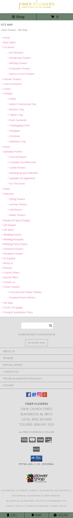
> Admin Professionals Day (21, 104)
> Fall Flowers (14, 209)
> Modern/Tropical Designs (15, 220)
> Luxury (6, 88)
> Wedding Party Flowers (14, 244)
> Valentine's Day (16, 141)
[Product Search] (37, 325)
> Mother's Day (15, 109)
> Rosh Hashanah (17, 120)
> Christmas (13, 136)
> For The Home (16, 183)
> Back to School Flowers (20, 73)
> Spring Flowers (16, 199)
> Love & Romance (11, 84)
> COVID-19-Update (12, 307)
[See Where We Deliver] (36, 342)
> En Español (8, 258)
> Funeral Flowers (17, 157)
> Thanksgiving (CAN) (18, 125)
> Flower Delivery (10, 286)
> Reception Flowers (12, 253)
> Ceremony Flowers (12, 248)
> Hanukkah (13, 130)
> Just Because (15, 52)
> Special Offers (9, 277)
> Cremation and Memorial (21, 162)
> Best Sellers (8, 42)
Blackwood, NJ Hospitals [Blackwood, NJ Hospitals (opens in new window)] (55, 490)
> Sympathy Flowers (12, 151)
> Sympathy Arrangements (21, 178)
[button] (36, 458)
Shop (18, 16)
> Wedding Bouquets (12, 239)
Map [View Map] (37, 515)
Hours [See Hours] (61, 515)
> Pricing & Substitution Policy (17, 312)
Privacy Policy (15, 506)
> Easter (11, 98)
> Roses (5, 146)
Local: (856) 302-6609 (36, 419)
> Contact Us (8, 282)
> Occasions (8, 47)
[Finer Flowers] (36, 8)
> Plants (5, 189)
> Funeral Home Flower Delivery (24, 292)
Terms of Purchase (37, 506)
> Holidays (7, 93)
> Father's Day (15, 114)
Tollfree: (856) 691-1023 (36, 424)
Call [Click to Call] (12, 515)
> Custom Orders (10, 272)
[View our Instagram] (39, 396)
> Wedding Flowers (11, 234)
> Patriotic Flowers (11, 79)
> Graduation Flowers (19, 68)
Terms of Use (59, 506)
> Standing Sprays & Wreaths (22, 173)
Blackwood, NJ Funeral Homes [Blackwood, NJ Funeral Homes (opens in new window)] (19, 490)
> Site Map (7, 302)
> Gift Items (7, 229)
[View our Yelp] (44, 396)
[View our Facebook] (28, 396)
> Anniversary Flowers (19, 57)
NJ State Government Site (52, 500)
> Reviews (6, 267)
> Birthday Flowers (17, 63)
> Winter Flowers (16, 215)
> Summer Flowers (17, 204)
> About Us (7, 263)
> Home (5, 37)
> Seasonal (7, 193)
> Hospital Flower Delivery (21, 297)
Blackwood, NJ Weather (20, 500)
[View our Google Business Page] (33, 396)
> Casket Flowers (16, 167)
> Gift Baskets (8, 225)
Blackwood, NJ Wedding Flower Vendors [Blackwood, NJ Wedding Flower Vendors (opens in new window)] (36, 495)
